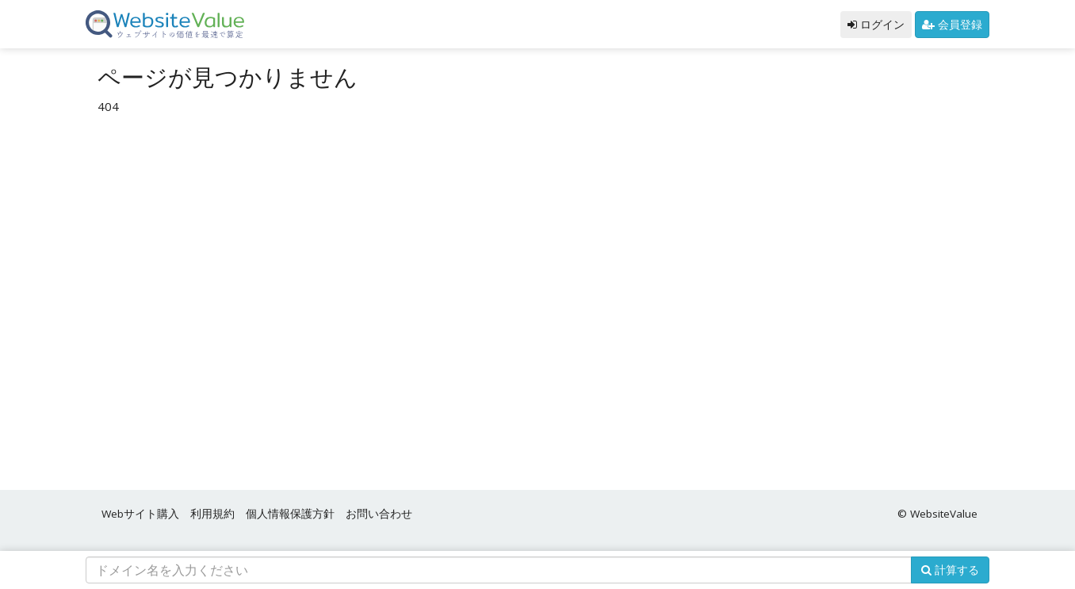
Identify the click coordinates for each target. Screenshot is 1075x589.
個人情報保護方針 (290, 514)
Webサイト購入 (140, 514)
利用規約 (212, 514)
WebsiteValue (943, 514)
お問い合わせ (379, 514)
